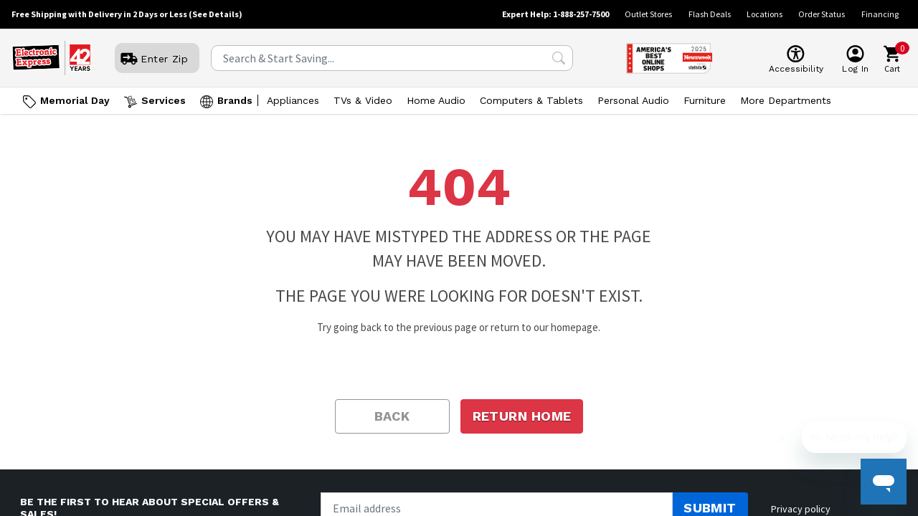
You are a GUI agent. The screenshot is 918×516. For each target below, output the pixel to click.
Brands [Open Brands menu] (234, 100)
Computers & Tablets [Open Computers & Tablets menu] (531, 100)
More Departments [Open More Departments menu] (785, 100)
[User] (157, 58)
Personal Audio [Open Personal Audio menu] (633, 100)
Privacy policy (801, 508)
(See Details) (215, 14)
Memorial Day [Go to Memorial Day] (75, 100)
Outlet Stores (648, 14)
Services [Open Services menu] (163, 100)
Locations (764, 14)
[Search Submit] (558, 58)
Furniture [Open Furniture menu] (704, 100)
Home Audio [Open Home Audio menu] (436, 100)
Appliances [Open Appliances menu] (293, 100)
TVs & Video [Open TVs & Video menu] (362, 100)
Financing (880, 14)
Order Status (821, 14)
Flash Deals (709, 14)
